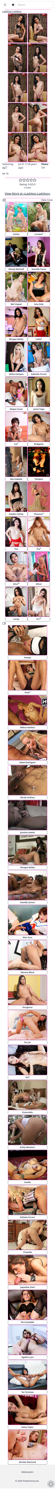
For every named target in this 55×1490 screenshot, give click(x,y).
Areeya (27, 657)
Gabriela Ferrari (39, 374)
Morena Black (27, 972)
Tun (16, 549)
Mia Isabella (16, 479)
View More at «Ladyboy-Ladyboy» (27, 194)
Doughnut (27, 1007)
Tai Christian (27, 1392)
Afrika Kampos (16, 374)
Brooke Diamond (27, 1462)
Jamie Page (38, 409)
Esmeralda (27, 1112)
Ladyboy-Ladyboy (12, 11)
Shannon (39, 513)
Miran (39, 584)
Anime (16, 234)
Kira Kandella (27, 1322)
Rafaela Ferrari (27, 1217)
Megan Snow (16, 409)
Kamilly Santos (27, 902)
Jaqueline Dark (27, 1287)
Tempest (38, 479)
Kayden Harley (16, 514)
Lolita (38, 338)
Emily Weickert (27, 1147)
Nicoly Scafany (27, 797)
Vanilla (27, 1182)
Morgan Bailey (16, 339)
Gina (16, 583)
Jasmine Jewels (27, 832)
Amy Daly (38, 304)
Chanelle (27, 1252)
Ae (4, 167)
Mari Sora (27, 937)
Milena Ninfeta (27, 727)
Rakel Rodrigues (27, 762)
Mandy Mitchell (16, 269)
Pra (39, 548)
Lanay (16, 619)
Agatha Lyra (27, 1357)
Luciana (38, 234)
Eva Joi (27, 1042)
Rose (27, 692)
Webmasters (27, 1472)
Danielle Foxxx (39, 269)
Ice (16, 443)
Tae (27, 1077)
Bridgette (39, 444)
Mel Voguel (16, 304)
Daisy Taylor (28, 1427)
